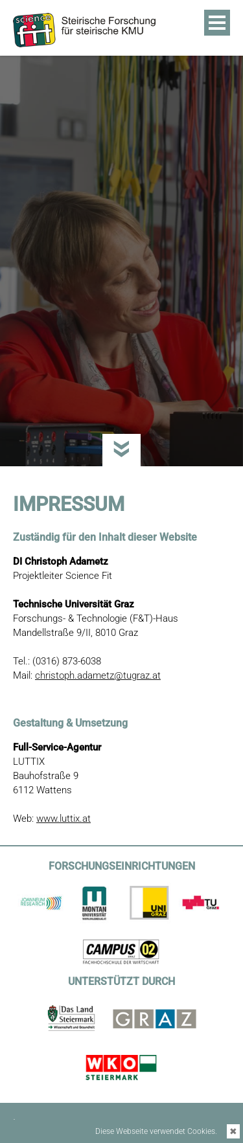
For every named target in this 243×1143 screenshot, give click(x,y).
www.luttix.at (63, 818)
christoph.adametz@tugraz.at (98, 675)
